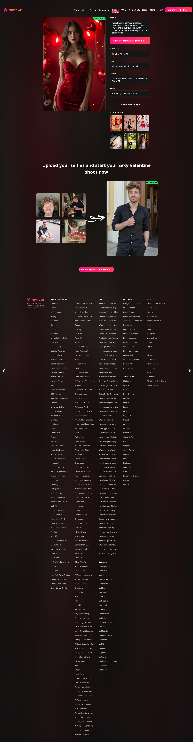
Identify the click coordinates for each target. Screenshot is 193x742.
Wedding (54, 484)
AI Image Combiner (131, 359)
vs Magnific (103, 631)
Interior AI (151, 359)
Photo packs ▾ (80, 10)
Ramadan (79, 601)
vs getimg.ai (104, 652)
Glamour (54, 420)
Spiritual (54, 532)
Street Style (55, 433)
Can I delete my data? (107, 364)
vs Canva (102, 657)
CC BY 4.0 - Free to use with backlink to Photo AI (129, 79)
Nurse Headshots (82, 734)
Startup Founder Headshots (62, 398)
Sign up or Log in (154, 321)
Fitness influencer (82, 355)
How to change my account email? (113, 527)
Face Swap (127, 325)
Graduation (79, 588)
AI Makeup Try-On (82, 402)
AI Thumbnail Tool (82, 708)
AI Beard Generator (82, 717)
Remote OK (152, 368)
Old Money (55, 480)
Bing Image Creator (131, 476)
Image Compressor (131, 351)
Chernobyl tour (81, 394)
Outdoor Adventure (58, 351)
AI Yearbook (80, 536)
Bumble (54, 325)
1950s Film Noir (81, 549)
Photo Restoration (130, 333)
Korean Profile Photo (83, 321)
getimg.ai (127, 467)
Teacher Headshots (82, 476)
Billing (152, 9)
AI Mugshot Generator (84, 726)
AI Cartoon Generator (83, 730)
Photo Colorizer (129, 329)
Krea (125, 424)
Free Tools (127, 299)
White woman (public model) (125, 66)
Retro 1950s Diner (82, 450)
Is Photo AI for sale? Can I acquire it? (113, 497)
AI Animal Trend (81, 372)
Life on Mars (80, 661)
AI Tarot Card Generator (84, 303)
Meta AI (126, 484)
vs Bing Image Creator (108, 661)
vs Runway (103, 583)
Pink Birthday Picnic (83, 540)
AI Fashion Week (81, 407)
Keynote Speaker (57, 372)
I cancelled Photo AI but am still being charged (118, 355)
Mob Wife (54, 506)
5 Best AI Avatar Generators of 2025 (113, 389)
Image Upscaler (129, 338)
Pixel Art (78, 385)
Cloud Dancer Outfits (59, 588)
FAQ (101, 299)
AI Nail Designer (81, 579)
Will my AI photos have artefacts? (112, 484)
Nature (77, 359)
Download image (130, 104)
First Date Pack (57, 446)
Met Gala (54, 303)
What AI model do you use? (110, 325)
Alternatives (128, 377)
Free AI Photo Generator (157, 303)
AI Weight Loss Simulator (85, 721)
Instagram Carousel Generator (87, 389)
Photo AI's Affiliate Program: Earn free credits (117, 333)
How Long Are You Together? (86, 622)
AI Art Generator (81, 415)
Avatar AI (31, 307)
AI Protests (55, 558)
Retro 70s (78, 553)
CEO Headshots (57, 411)
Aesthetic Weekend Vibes (61, 415)
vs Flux (102, 627)
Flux (125, 441)
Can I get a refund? (106, 346)
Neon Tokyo (79, 674)
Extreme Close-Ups (58, 359)
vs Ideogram (104, 618)
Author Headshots (58, 454)
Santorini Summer (58, 476)
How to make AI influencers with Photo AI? (116, 506)
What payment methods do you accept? (115, 545)
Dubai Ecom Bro (57, 467)
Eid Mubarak (80, 609)
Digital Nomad (56, 514)
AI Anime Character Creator (86, 489)
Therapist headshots (83, 467)
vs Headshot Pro (105, 579)
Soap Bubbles (80, 458)
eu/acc (150, 372)
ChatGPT (126, 385)
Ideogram (127, 433)
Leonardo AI (128, 428)
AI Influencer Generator (60, 527)
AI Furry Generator (82, 446)
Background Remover (132, 303)
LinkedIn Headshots (59, 338)
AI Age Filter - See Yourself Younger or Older (92, 648)
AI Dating (54, 321)
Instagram (55, 316)
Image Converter (130, 342)
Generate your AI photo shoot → (96, 269)
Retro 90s (78, 333)
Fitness (53, 437)
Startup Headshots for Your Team (88, 695)
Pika (125, 411)
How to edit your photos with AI (112, 372)
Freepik (126, 420)
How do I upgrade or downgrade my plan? (116, 523)
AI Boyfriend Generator (60, 562)
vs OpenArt (103, 665)
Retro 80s (78, 338)
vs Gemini (103, 575)
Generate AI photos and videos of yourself (116, 316)
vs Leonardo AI (105, 614)
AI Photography (57, 312)
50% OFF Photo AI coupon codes (112, 321)
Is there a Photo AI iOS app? (110, 415)
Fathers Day (79, 437)
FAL (124, 458)
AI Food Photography (83, 575)
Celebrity (54, 424)
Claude (126, 454)
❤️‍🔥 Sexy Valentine (120, 53)
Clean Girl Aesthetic (58, 368)
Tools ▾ (93, 10)
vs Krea (102, 609)
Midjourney (127, 381)
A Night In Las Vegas (59, 549)
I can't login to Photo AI (108, 385)
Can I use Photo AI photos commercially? (115, 510)
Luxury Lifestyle (57, 381)
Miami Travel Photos (59, 579)
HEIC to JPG (127, 364)
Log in (160, 9)
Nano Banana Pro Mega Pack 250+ (65, 540)
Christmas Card (81, 523)
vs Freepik (103, 605)
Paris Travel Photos (82, 377)
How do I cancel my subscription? (112, 303)
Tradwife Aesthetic (82, 657)
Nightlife (54, 536)
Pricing (115, 9)
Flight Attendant (81, 351)
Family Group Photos (83, 639)
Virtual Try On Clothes (59, 471)
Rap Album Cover (82, 683)
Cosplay (78, 329)
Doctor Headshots (58, 510)
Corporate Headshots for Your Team (89, 691)
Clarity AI (151, 377)
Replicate (127, 463)
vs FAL (101, 644)
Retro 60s (78, 558)
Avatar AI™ (55, 463)
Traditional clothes (82, 497)
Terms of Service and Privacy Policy (36, 308)
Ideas (144, 9)
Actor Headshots (57, 450)
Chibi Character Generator (85, 484)
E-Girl (77, 665)
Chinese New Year (82, 618)
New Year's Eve (81, 308)
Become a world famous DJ (86, 687)
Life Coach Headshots (83, 471)
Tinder (53, 308)
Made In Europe (57, 523)
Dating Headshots (58, 364)
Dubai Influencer (57, 355)
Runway (126, 398)
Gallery (150, 312)
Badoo (53, 385)
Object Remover (129, 346)
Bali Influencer (81, 583)
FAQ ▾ (123, 10)
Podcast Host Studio (59, 502)
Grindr (53, 566)
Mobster (54, 402)
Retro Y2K (79, 342)
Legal (149, 346)
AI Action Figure (81, 700)
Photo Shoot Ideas (154, 308)
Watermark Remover (131, 316)
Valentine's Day (81, 514)
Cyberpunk (79, 502)
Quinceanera (80, 441)
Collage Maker (129, 355)
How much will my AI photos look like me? (116, 407)
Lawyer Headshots (58, 458)
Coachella (79, 592)
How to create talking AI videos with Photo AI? (117, 458)
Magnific (126, 446)
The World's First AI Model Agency (88, 411)
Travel (53, 428)
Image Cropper (129, 312)
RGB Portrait (56, 394)
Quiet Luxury (56, 346)
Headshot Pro (128, 394)
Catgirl (77, 670)
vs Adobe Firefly (105, 635)
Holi (76, 596)
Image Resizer (129, 308)
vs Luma (102, 592)
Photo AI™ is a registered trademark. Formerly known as (35, 305)
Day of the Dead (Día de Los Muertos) (90, 614)
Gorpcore (78, 527)
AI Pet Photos (56, 493)
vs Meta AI (103, 670)
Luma (125, 407)
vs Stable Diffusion (106, 622)
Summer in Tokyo (82, 346)
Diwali (77, 510)
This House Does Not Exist (158, 381)
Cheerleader (80, 463)
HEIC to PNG (128, 368)
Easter (77, 325)
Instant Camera (57, 377)
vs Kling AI (103, 588)
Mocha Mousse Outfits (60, 583)
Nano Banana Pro (58, 389)
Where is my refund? (107, 450)
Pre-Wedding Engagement (85, 420)
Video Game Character (84, 631)
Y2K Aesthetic (80, 532)
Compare (103, 562)
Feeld (77, 433)
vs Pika (102, 596)
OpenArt (126, 480)
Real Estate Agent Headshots (86, 480)
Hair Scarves (80, 570)
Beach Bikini (56, 342)
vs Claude (103, 639)
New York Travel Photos (60, 575)
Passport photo (81, 428)
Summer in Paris (81, 566)
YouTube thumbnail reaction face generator (92, 704)
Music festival (80, 364)
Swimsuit (54, 441)
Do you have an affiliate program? (112, 489)
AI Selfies (54, 333)
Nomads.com (152, 364)
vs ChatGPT (103, 570)
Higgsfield (127, 415)
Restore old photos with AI (109, 471)
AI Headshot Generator (132, 321)
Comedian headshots (83, 316)
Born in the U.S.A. (82, 545)
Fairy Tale (78, 368)
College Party (56, 489)
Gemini (126, 389)
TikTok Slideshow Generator (86, 627)
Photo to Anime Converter (85, 493)
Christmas (79, 519)
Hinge (53, 329)
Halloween (79, 506)
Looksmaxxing (56, 545)
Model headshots (82, 312)
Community (134, 9)
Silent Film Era (80, 562)
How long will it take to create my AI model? (116, 480)
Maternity (55, 553)
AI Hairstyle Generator (84, 713)
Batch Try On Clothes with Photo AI (113, 394)
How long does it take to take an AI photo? (116, 463)
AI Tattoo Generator (83, 678)
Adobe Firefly (128, 450)
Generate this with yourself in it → (130, 40)
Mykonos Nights (57, 407)
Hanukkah (79, 605)
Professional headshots (84, 424)
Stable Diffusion (129, 437)
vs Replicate (104, 648)
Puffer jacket (80, 454)
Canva (125, 471)
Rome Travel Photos (59, 497)
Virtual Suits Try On (58, 519)
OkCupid (54, 570)
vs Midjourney (104, 566)
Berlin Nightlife (81, 398)
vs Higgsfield (104, 601)
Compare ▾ (104, 10)
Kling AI (126, 402)
